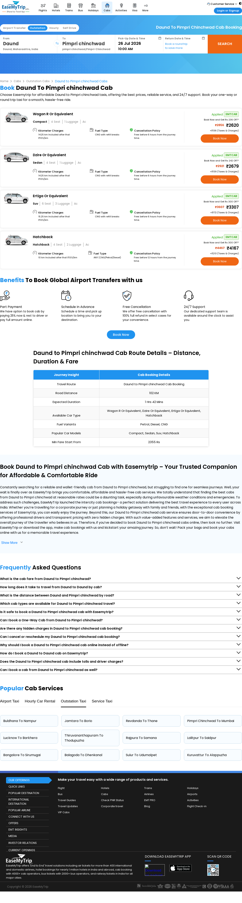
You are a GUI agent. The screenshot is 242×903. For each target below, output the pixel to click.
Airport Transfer (14, 28)
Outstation (37, 28)
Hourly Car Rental (40, 701)
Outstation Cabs (38, 81)
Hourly (54, 28)
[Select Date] (139, 43)
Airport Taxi (9, 701)
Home (4, 81)
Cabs (17, 81)
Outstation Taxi (73, 701)
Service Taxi (102, 701)
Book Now (219, 138)
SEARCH (225, 43)
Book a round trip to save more (176, 46)
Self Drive (69, 28)
